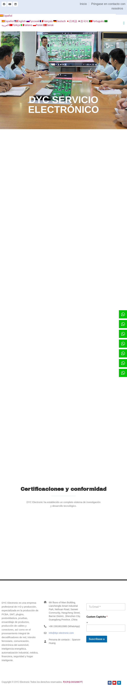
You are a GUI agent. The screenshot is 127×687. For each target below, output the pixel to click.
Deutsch (59, 21)
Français (46, 21)
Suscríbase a (97, 639)
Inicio (83, 4)
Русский (33, 21)
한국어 (83, 21)
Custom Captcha (97, 616)
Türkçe (15, 25)
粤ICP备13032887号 (73, 681)
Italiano (27, 25)
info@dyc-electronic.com (61, 633)
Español (6, 15)
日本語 (72, 21)
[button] (123, 23)
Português (97, 21)
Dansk (48, 25)
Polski (38, 25)
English (20, 21)
